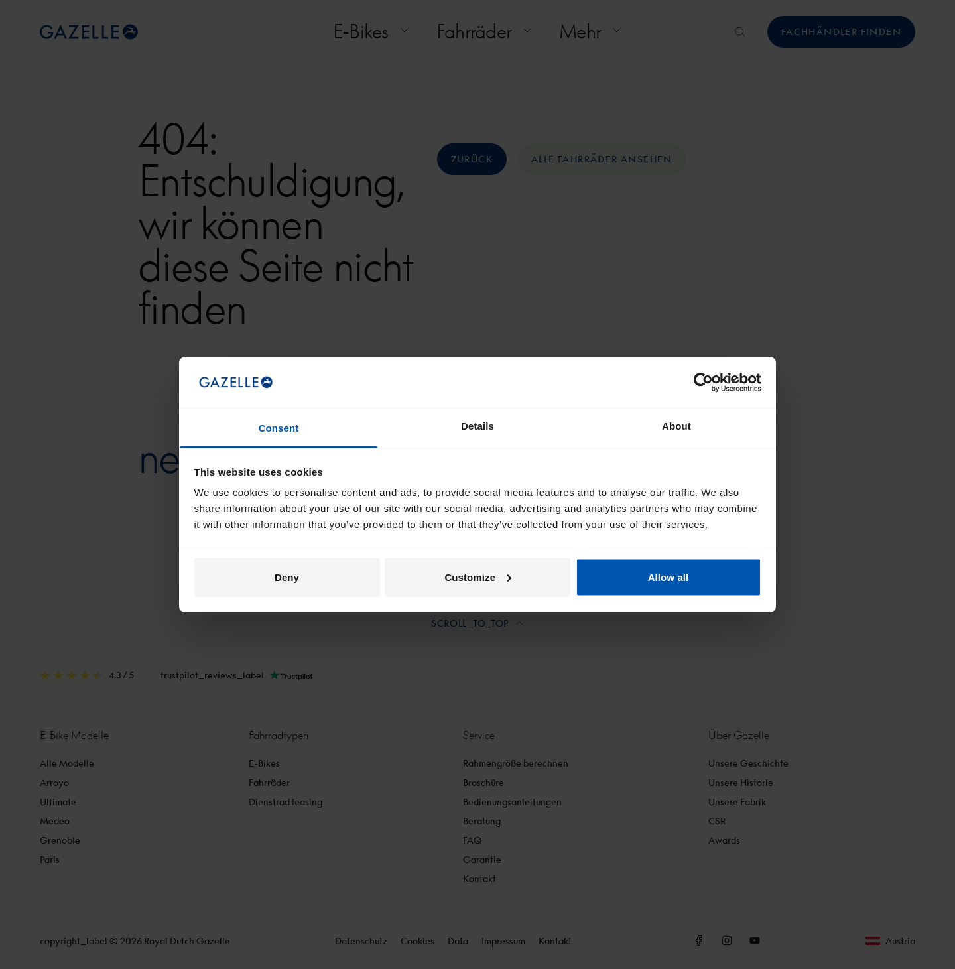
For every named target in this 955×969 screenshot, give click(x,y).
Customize (477, 576)
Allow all (668, 576)
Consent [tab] (279, 428)
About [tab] (676, 426)
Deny (287, 576)
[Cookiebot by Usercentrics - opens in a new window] (703, 382)
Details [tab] (477, 426)
